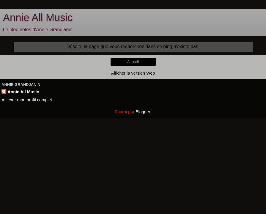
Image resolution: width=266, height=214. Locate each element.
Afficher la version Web (133, 73)
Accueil (133, 62)
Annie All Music (38, 17)
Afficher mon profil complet (26, 99)
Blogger (143, 111)
